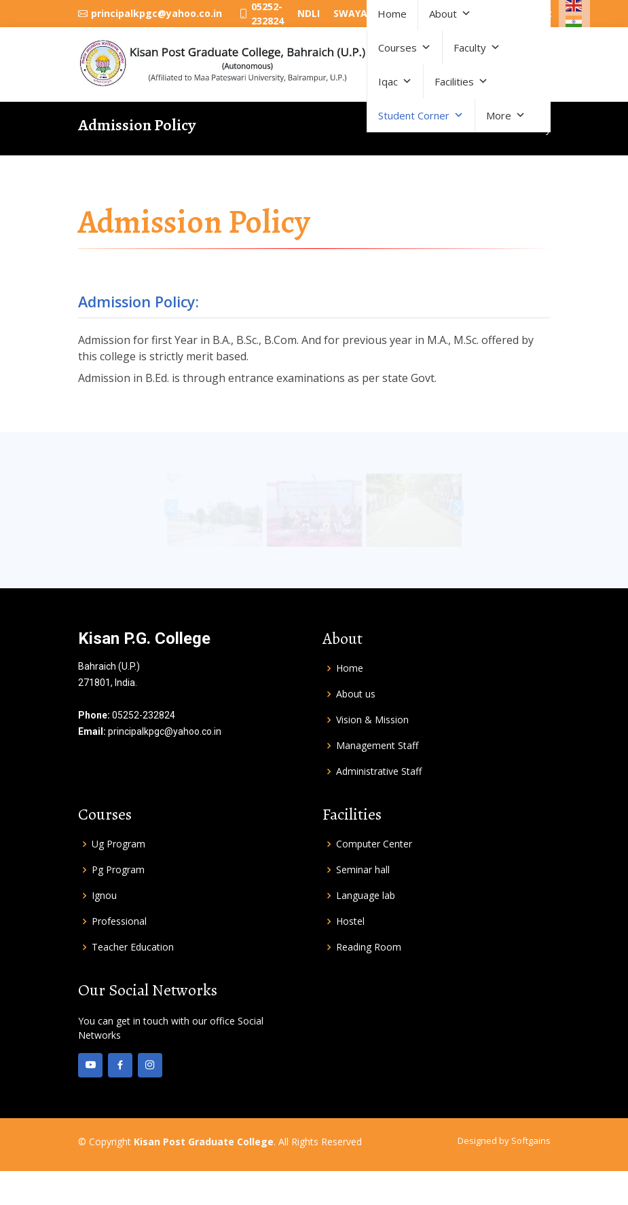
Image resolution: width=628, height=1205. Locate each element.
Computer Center (374, 844)
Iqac (395, 81)
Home (349, 668)
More (505, 115)
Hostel (350, 921)
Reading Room (368, 947)
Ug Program (118, 844)
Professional (119, 921)
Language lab (365, 895)
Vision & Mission (372, 720)
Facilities (461, 81)
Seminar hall (363, 870)
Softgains (531, 1140)
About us (355, 694)
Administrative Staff (379, 771)
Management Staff (377, 745)
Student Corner (421, 115)
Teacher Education (133, 947)
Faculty (477, 47)
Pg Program (118, 870)
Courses (404, 47)
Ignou (104, 895)
